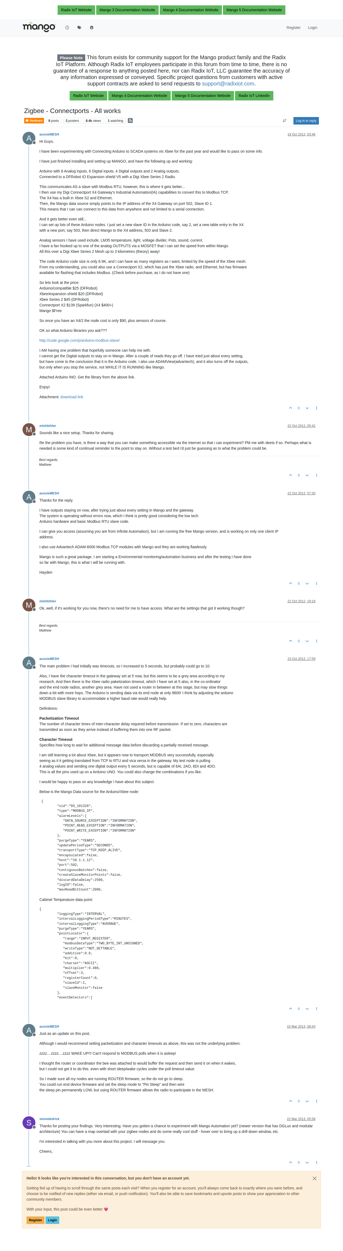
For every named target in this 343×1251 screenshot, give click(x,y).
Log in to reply (306, 121)
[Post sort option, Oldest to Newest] (284, 121)
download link (72, 397)
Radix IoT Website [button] (76, 10)
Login (52, 1220)
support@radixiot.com (228, 84)
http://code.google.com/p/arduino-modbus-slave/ (79, 340)
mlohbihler (47, 426)
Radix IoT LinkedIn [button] (254, 95)
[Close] (314, 1178)
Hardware (34, 120)
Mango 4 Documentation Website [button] (191, 10)
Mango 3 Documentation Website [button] (127, 10)
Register (35, 1220)
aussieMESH (49, 134)
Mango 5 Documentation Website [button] (254, 10)
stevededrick (49, 1119)
